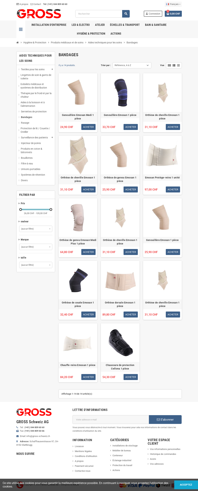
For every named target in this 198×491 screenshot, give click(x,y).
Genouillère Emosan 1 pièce (120, 115)
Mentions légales (83, 451)
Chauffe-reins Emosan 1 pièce (78, 365)
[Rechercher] (102, 14)
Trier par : (106, 65)
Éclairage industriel (121, 460)
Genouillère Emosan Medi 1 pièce (78, 117)
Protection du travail (122, 465)
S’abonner (165, 419)
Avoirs (153, 459)
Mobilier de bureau (121, 450)
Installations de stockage (125, 445)
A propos (22, 4)
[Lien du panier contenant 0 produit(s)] (173, 14)
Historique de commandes (163, 454)
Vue (162, 65)
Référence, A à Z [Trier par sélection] (123, 65)
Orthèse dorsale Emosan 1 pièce (120, 304)
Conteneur (117, 455)
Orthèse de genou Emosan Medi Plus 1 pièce (77, 242)
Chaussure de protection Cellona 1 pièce (120, 367)
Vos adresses (157, 464)
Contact (35, 4)
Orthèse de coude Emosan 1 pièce (78, 304)
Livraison (79, 446)
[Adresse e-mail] (111, 419)
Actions (116, 470)
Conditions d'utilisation (86, 456)
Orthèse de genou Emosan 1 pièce (120, 179)
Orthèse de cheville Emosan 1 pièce (162, 117)
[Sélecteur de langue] (173, 4)
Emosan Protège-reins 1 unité (162, 177)
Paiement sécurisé (84, 466)
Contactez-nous (82, 471)
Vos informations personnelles (165, 449)
